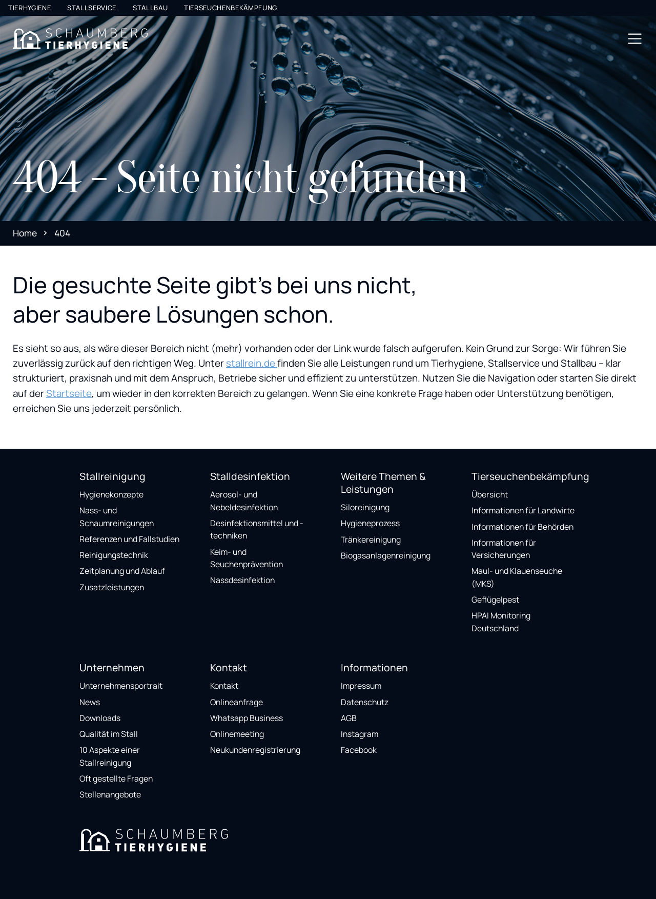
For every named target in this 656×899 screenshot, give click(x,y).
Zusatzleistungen (111, 587)
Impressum (361, 685)
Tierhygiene (29, 7)
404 (62, 233)
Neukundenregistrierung (255, 749)
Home (25, 233)
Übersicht (489, 494)
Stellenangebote (110, 794)
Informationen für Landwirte (523, 510)
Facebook (359, 749)
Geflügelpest (495, 599)
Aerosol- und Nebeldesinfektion (244, 501)
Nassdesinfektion (242, 580)
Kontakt (224, 685)
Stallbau (150, 7)
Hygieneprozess (370, 523)
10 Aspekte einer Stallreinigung (109, 756)
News (89, 702)
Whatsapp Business (246, 718)
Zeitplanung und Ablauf (122, 570)
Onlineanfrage (236, 702)
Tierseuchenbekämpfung (230, 7)
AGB (349, 718)
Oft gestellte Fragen (116, 778)
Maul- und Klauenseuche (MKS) (516, 577)
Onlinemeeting (237, 734)
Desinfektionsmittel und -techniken (256, 529)
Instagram (359, 734)
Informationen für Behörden (522, 526)
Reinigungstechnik (113, 555)
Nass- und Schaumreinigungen (116, 517)
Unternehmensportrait (120, 685)
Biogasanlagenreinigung (385, 555)
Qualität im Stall (108, 734)
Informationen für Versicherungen (503, 549)
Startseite (69, 393)
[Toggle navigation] (634, 38)
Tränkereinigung (371, 539)
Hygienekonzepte (111, 494)
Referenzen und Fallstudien (129, 539)
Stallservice (91, 7)
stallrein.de (251, 363)
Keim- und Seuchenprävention (246, 558)
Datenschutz (364, 702)
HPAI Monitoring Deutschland (500, 622)
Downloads (99, 718)
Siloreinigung (365, 507)
